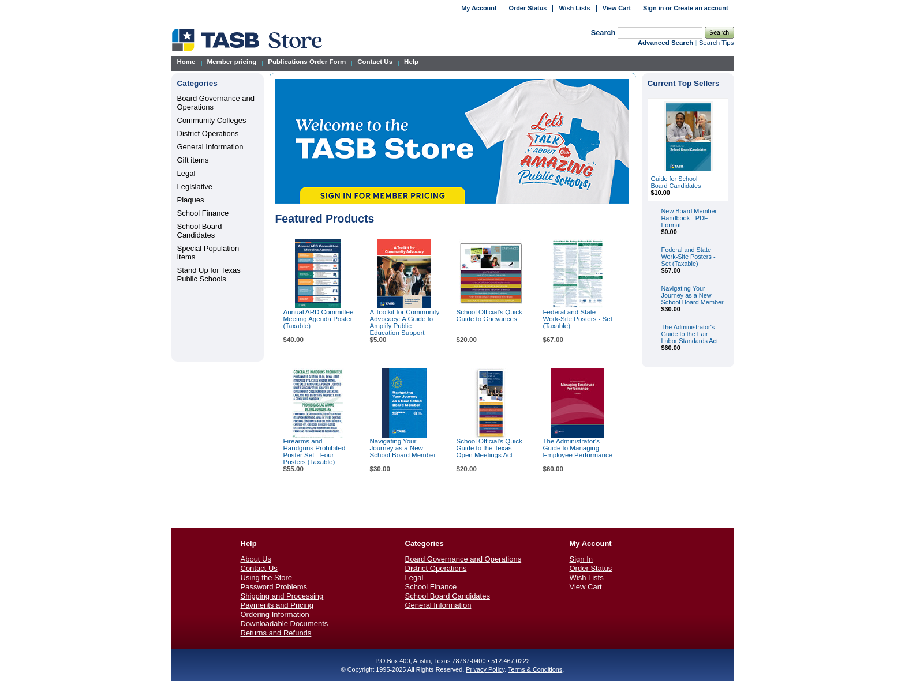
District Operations (208, 133)
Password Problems (274, 586)
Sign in (653, 8)
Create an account (701, 8)
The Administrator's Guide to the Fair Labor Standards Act (690, 333)
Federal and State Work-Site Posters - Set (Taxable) (577, 318)
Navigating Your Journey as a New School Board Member (403, 448)
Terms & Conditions (535, 669)
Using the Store (267, 577)
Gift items (193, 160)
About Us (256, 559)
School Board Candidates (199, 230)
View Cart (617, 8)
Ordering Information (275, 614)
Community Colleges (211, 120)
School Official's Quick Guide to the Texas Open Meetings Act (489, 448)
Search (603, 32)
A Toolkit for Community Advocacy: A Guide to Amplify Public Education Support (405, 322)
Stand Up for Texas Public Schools (209, 274)
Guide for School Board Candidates (676, 182)
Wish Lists (574, 8)
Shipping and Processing (282, 596)
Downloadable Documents (284, 623)
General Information (210, 146)
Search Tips (716, 42)
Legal (186, 173)
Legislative (194, 186)
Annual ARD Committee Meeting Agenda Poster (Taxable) (318, 318)
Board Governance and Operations (463, 559)
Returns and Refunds (276, 633)
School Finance (203, 213)
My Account (478, 8)
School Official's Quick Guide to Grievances (489, 315)
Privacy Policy (485, 669)
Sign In (581, 559)
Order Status (528, 8)
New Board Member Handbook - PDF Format (689, 218)
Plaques (190, 199)
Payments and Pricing (277, 605)
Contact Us (259, 568)
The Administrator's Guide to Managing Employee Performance (578, 448)
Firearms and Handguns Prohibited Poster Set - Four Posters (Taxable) (314, 451)
